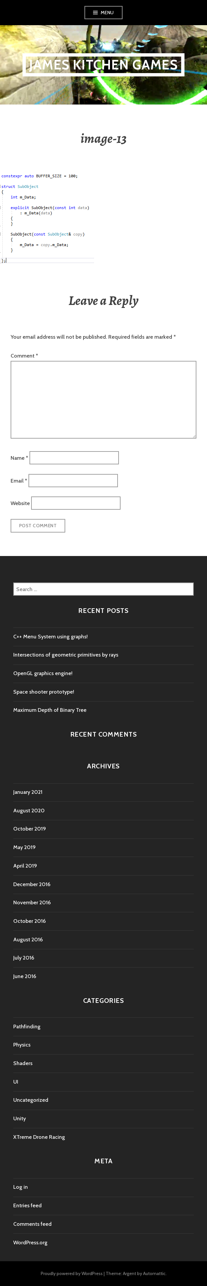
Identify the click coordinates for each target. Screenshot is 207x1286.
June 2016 (24, 976)
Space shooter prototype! (43, 692)
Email (19, 480)
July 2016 (23, 958)
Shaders (22, 1063)
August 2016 (28, 939)
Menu (107, 13)
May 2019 (24, 847)
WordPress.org (30, 1242)
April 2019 (25, 866)
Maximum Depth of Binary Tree (49, 710)
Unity (19, 1118)
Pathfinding (26, 1026)
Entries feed (27, 1205)
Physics (21, 1045)
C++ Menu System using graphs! (50, 636)
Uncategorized (30, 1100)
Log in (20, 1187)
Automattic (154, 1273)
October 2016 (29, 921)
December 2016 (31, 884)
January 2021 (27, 792)
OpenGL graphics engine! (43, 673)
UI (15, 1082)
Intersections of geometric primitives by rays (65, 655)
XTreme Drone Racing (39, 1137)
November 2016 (32, 902)
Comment (24, 356)
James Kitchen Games (103, 65)
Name (19, 458)
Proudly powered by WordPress (72, 1273)
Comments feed (32, 1224)
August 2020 (29, 810)
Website (20, 503)
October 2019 (29, 829)
